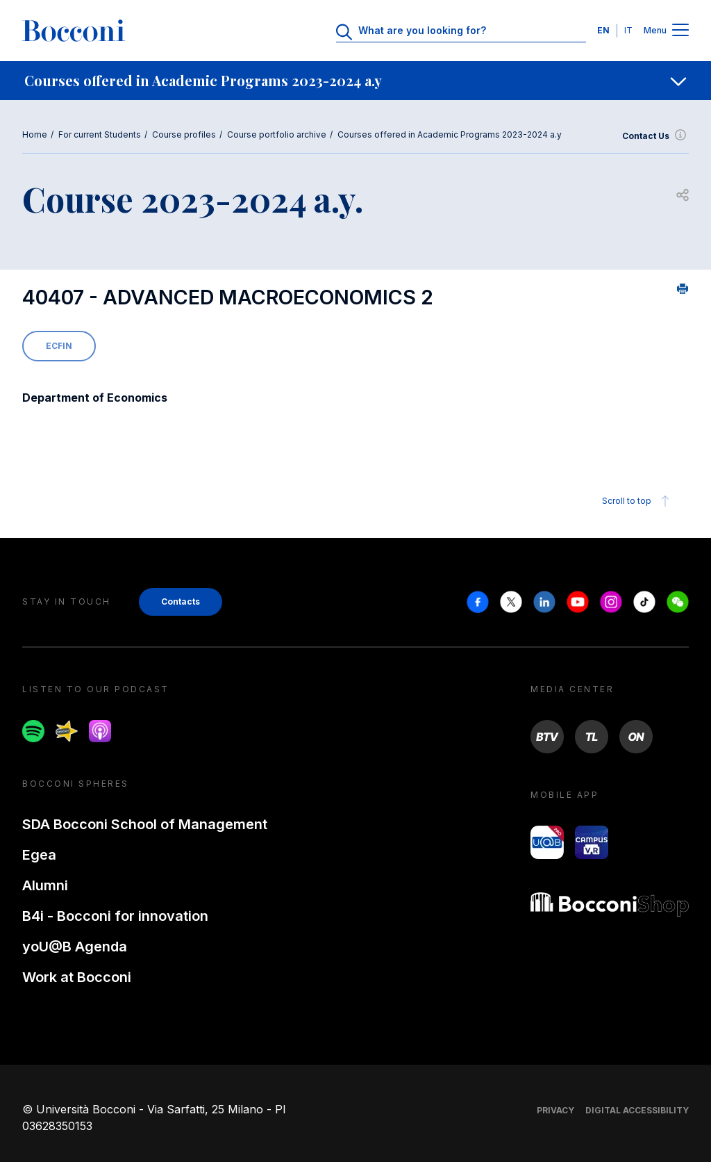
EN (603, 30)
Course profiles (184, 134)
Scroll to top (638, 501)
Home (34, 134)
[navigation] (355, 80)
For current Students (99, 134)
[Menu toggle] (680, 31)
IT (628, 30)
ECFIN (59, 346)
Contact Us (655, 136)
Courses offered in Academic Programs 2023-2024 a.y (449, 134)
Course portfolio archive (276, 134)
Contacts (180, 601)
